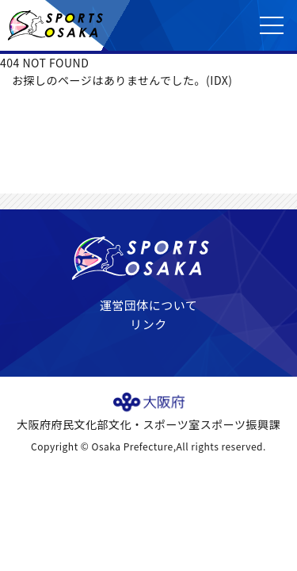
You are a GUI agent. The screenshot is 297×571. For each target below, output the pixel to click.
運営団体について (149, 305)
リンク (148, 324)
